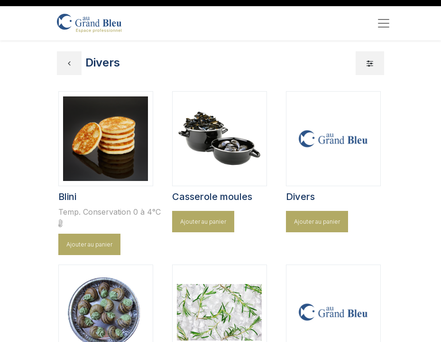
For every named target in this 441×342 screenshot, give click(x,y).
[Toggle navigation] (383, 23)
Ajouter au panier (89, 244)
